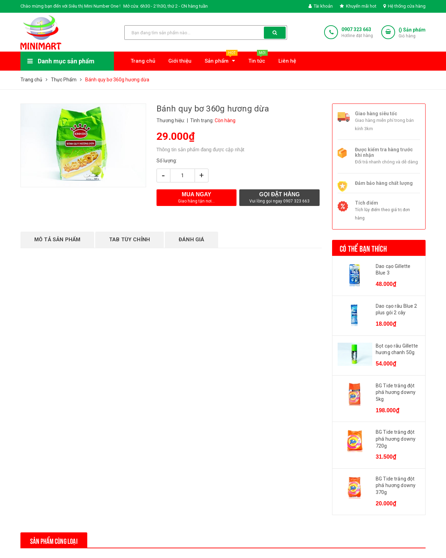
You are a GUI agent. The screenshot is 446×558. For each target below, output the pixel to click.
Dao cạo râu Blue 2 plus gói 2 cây (396, 309)
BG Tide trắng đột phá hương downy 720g (396, 438)
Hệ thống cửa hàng (404, 6)
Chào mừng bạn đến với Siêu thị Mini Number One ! (70, 6)
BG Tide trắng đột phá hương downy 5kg (396, 392)
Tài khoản (321, 6)
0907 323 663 (356, 29)
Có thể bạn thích (363, 248)
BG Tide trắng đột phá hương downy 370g (396, 485)
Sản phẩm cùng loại (57, 540)
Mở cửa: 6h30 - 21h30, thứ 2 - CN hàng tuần (165, 6)
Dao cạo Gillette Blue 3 (393, 269)
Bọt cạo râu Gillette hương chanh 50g (397, 349)
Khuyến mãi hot (358, 6)
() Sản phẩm (412, 33)
